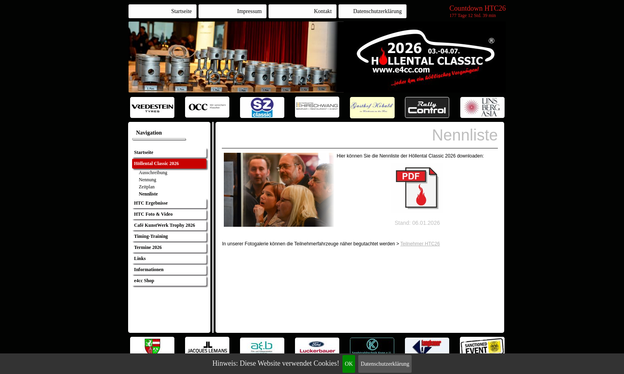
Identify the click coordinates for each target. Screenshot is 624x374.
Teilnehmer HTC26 (420, 244)
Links (140, 258)
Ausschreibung (153, 172)
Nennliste (148, 194)
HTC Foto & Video (153, 214)
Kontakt (323, 11)
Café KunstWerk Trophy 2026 (164, 225)
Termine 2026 (148, 247)
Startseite (181, 11)
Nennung (147, 179)
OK (349, 364)
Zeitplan (147, 187)
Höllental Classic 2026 (156, 163)
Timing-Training (151, 236)
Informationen (149, 269)
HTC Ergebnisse (151, 203)
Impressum (249, 11)
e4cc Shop (144, 280)
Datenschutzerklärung (385, 364)
